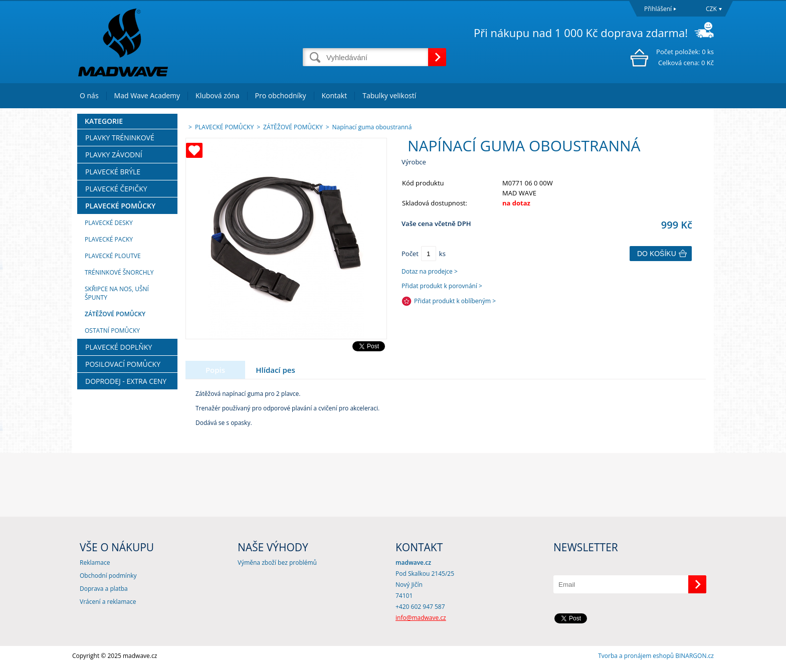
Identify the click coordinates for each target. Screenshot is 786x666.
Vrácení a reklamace (108, 601)
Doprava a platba (104, 588)
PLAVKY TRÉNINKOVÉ (119, 137)
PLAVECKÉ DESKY (109, 222)
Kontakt (334, 95)
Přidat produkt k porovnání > (442, 286)
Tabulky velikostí (389, 95)
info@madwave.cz (421, 617)
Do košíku (656, 254)
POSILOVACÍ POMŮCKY (122, 364)
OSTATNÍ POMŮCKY (112, 330)
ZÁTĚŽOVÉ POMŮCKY (115, 314)
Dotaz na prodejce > (430, 271)
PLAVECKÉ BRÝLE (112, 171)
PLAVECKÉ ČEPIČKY (116, 188)
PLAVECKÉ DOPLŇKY (118, 347)
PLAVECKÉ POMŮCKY (120, 205)
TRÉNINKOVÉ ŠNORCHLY (119, 272)
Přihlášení (658, 9)
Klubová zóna (217, 95)
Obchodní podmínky (108, 575)
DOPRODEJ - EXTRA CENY (125, 381)
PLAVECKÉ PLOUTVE (113, 256)
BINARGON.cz (694, 655)
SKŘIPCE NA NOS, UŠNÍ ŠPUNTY (117, 293)
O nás (89, 95)
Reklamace (95, 562)
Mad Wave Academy (147, 95)
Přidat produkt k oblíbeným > (455, 301)
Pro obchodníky (280, 95)
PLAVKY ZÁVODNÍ (113, 154)
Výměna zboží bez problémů (277, 562)
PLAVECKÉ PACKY (109, 239)
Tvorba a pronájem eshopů (636, 655)
